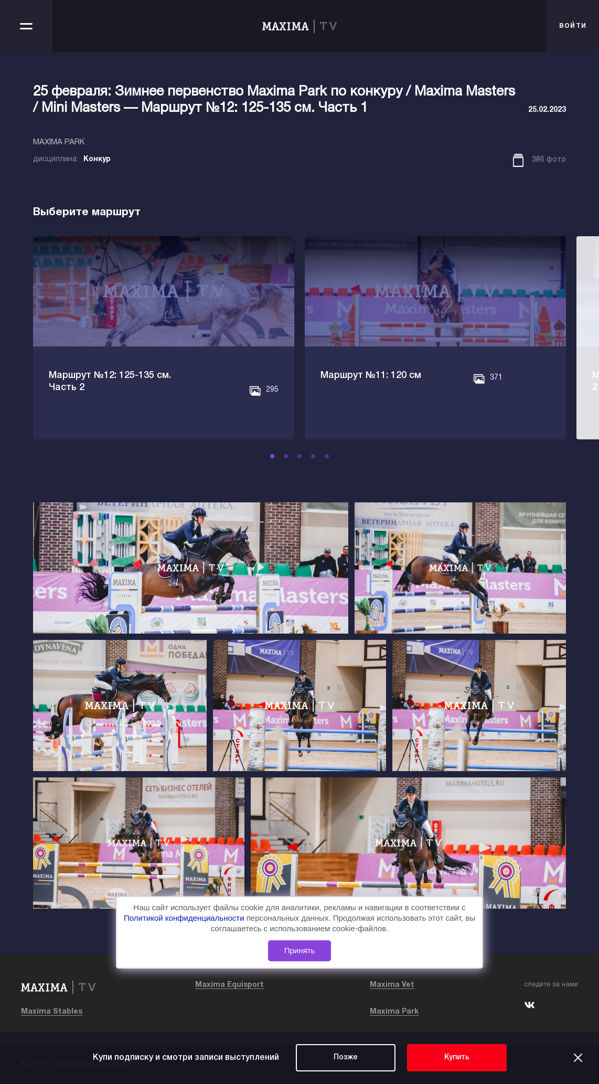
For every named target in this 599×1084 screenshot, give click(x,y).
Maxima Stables (51, 1011)
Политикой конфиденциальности (185, 917)
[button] (272, 456)
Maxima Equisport (229, 985)
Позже (346, 1057)
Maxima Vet (392, 985)
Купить (456, 1057)
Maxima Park (394, 1011)
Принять (299, 950)
